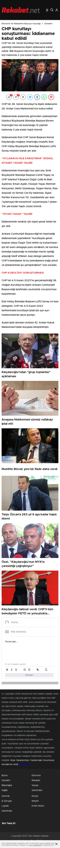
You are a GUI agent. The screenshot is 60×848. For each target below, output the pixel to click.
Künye (35, 796)
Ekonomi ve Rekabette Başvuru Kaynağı (21, 24)
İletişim (35, 801)
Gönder (29, 675)
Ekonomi (36, 775)
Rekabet (36, 780)
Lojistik (5, 806)
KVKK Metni (38, 806)
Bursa (4, 775)
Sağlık (5, 790)
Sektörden (37, 790)
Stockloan (24, 764)
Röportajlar (7, 785)
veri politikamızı (35, 845)
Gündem (48, 24)
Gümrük (6, 796)
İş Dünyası (7, 801)
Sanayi (35, 785)
